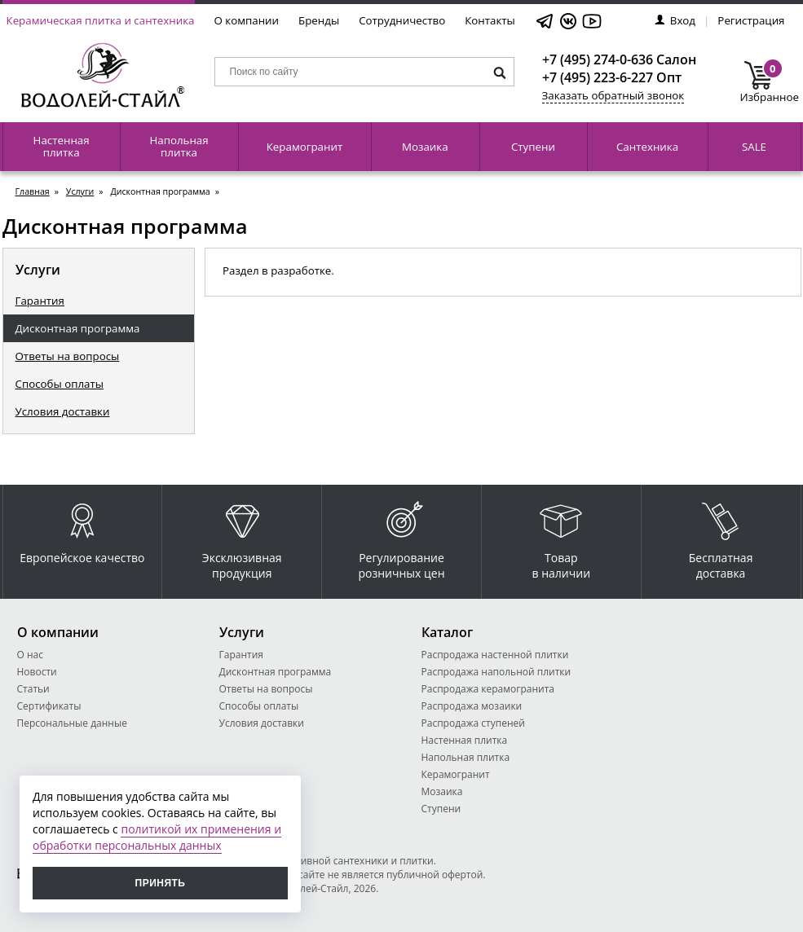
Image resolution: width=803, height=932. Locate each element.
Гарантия (39, 300)
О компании (247, 20)
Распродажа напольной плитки (496, 672)
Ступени (533, 146)
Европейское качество (82, 529)
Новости (37, 672)
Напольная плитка (178, 146)
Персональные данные (72, 723)
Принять (160, 883)
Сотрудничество (402, 20)
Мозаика (425, 146)
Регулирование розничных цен (401, 537)
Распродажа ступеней (473, 723)
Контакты (490, 20)
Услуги (80, 191)
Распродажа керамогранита (488, 689)
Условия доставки (62, 411)
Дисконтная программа (77, 328)
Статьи (33, 689)
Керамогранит (304, 146)
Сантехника (647, 146)
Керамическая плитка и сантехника (101, 20)
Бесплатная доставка (721, 537)
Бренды (318, 20)
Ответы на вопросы (67, 356)
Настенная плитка (61, 146)
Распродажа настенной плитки (495, 655)
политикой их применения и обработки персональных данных (157, 837)
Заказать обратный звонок (613, 95)
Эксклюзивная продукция (242, 537)
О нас (30, 655)
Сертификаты (49, 706)
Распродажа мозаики (472, 706)
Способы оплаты (59, 383)
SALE (754, 146)
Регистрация (750, 20)
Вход (675, 20)
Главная (32, 191)
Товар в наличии (561, 537)
